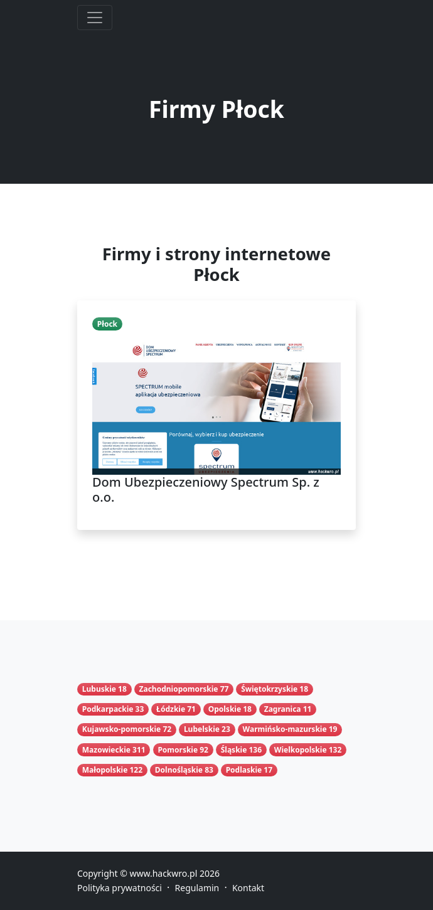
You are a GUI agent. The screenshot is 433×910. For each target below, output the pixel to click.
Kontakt (248, 888)
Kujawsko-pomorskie (121, 729)
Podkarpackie (108, 709)
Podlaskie (244, 770)
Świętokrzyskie (269, 689)
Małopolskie (105, 770)
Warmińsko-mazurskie (285, 729)
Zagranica (282, 709)
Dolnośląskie (179, 770)
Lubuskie (99, 689)
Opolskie (224, 709)
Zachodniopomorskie (178, 689)
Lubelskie (202, 729)
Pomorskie (178, 749)
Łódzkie (170, 709)
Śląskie (234, 749)
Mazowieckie (106, 749)
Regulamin (197, 888)
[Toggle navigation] (94, 17)
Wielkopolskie (300, 749)
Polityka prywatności (119, 888)
